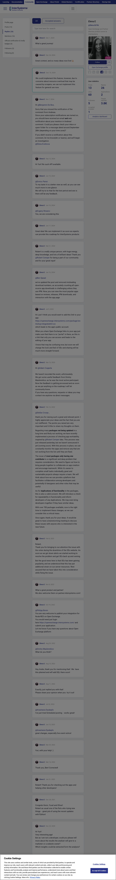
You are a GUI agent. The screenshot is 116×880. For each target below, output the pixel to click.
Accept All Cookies (99, 873)
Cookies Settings (99, 867)
